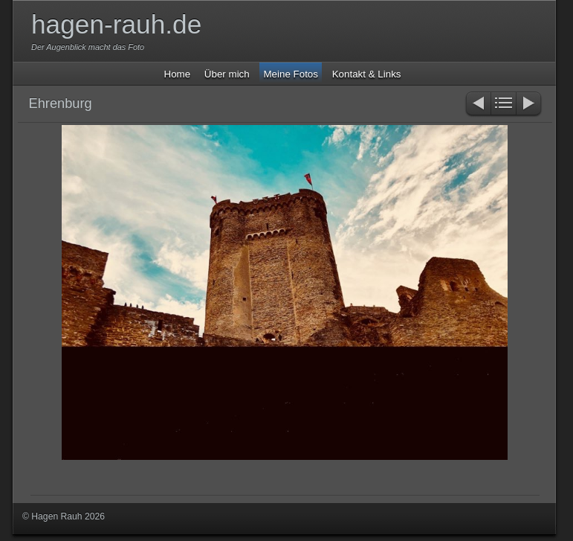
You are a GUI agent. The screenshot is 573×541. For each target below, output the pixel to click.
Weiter (530, 105)
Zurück (477, 105)
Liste (504, 105)
